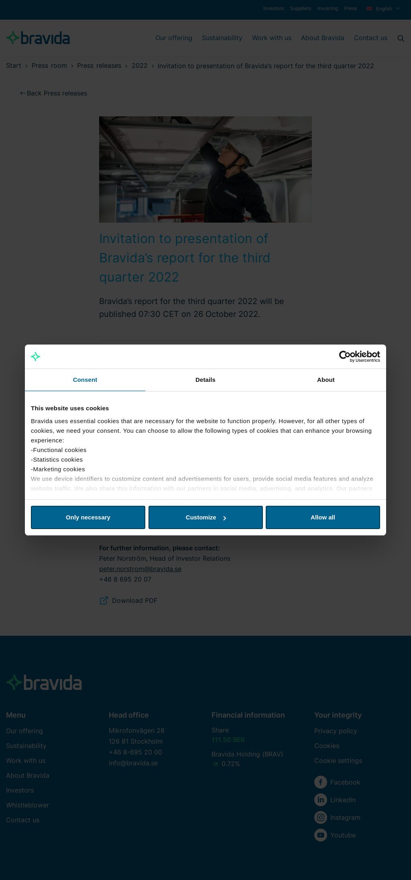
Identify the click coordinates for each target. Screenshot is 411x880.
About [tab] (326, 379)
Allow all (323, 517)
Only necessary (88, 517)
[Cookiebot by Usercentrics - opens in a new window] (345, 357)
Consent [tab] (85, 379)
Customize (206, 517)
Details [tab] (205, 379)
